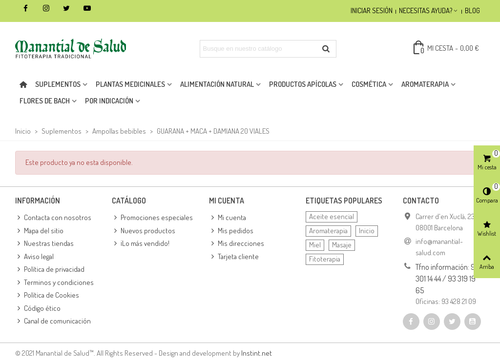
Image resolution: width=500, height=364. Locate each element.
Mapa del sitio (39, 231)
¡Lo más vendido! (140, 243)
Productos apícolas (302, 84)
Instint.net (256, 353)
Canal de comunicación (53, 321)
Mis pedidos (231, 231)
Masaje (342, 244)
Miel (315, 244)
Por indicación (109, 100)
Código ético (38, 308)
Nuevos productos (143, 231)
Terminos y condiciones (54, 282)
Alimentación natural (217, 84)
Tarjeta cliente (234, 257)
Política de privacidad (49, 269)
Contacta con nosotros (53, 217)
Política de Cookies (47, 295)
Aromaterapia (425, 84)
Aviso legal (34, 257)
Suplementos (58, 84)
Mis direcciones (236, 243)
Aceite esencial (331, 216)
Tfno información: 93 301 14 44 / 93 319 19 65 (447, 278)
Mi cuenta (227, 217)
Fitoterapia (324, 258)
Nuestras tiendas (44, 243)
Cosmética (369, 84)
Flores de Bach (45, 100)
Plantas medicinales (130, 84)
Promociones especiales (152, 217)
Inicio (367, 230)
